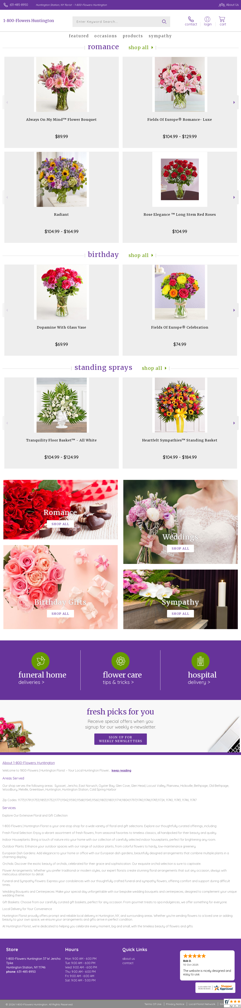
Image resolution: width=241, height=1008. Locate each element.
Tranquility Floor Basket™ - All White (61, 440)
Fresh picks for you (121, 718)
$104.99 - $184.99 (180, 457)
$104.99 (179, 231)
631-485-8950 (19, 5)
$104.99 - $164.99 (62, 231)
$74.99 (179, 344)
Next (235, 102)
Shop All (139, 47)
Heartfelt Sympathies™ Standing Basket (179, 440)
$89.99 (61, 136)
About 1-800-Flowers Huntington (28, 762)
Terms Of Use (152, 1004)
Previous (6, 102)
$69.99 (61, 344)
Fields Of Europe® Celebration (179, 327)
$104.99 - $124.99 (61, 457)
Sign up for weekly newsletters (120, 739)
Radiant (61, 214)
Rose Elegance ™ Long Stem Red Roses (180, 214)
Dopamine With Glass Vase (61, 327)
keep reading (121, 770)
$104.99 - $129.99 (180, 136)
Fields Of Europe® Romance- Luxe (179, 119)
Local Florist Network (202, 1004)
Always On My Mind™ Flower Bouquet (61, 119)
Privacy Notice (175, 1004)
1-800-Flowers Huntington (28, 20)
